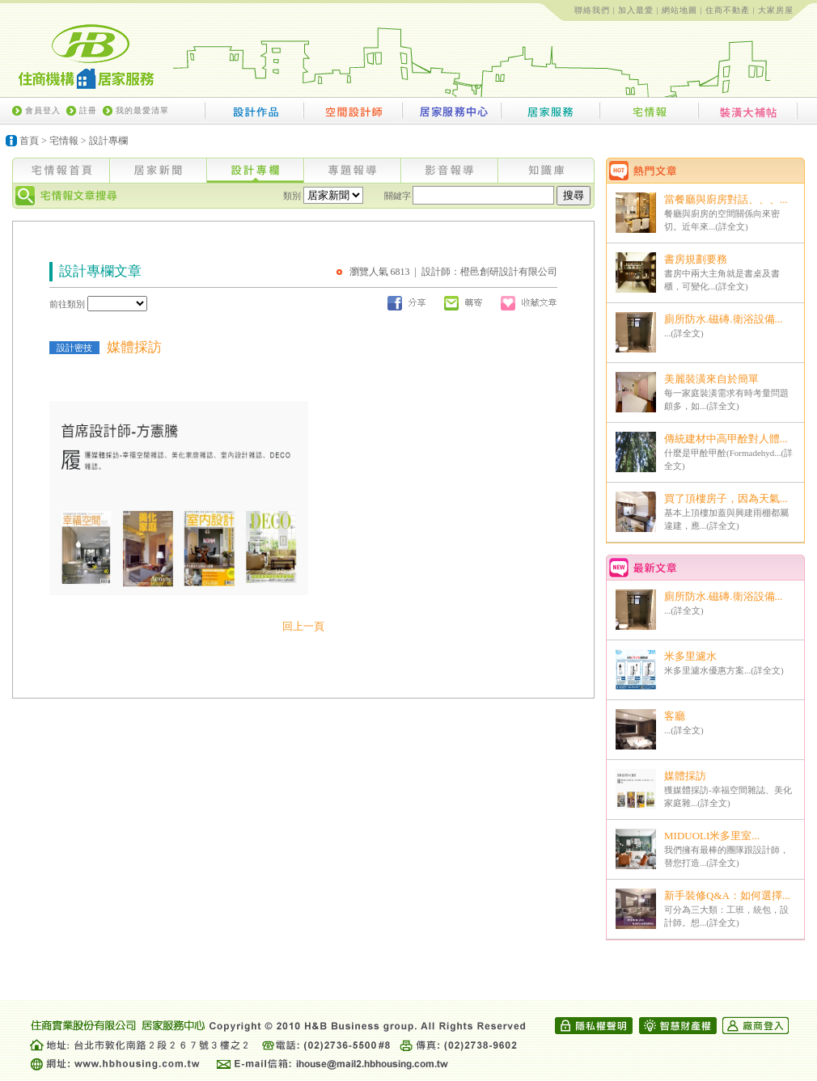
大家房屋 (776, 10)
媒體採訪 (685, 776)
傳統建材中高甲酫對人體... (726, 439)
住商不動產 (727, 10)
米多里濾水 (690, 656)
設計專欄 (108, 140)
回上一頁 (303, 626)
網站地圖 (679, 10)
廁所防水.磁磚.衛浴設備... (723, 319)
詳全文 (731, 226)
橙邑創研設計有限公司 (508, 271)
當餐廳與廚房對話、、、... (726, 199)
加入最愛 (636, 10)
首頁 (29, 140)
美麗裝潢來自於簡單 (711, 379)
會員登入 (43, 110)
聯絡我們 (592, 10)
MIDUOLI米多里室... (712, 836)
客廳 (674, 716)
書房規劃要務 (695, 259)
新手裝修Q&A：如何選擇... (727, 895)
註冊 (88, 110)
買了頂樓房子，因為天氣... (726, 498)
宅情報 (63, 140)
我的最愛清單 (142, 110)
